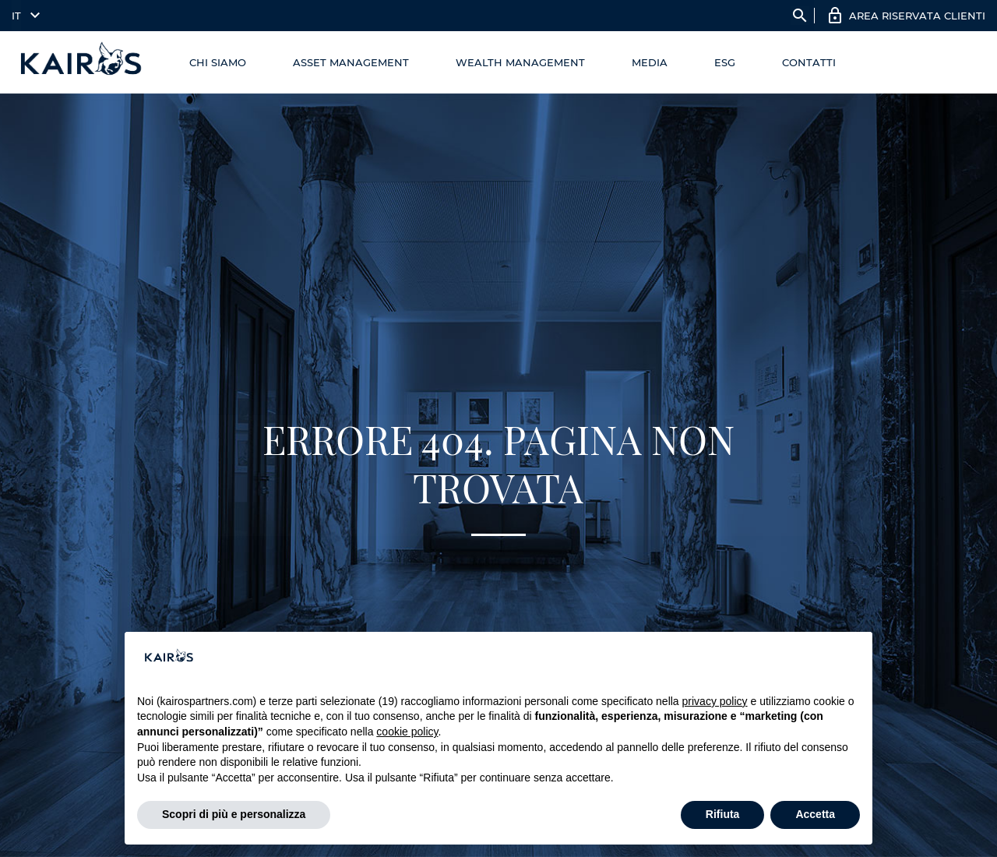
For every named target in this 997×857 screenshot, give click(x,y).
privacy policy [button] (715, 701)
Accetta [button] (815, 814)
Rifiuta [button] (723, 814)
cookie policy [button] (407, 731)
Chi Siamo (217, 62)
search (800, 15)
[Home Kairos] (81, 62)
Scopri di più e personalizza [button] (233, 814)
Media (650, 62)
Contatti (809, 62)
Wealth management (520, 62)
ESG (724, 62)
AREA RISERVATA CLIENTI (917, 15)
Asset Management (351, 62)
